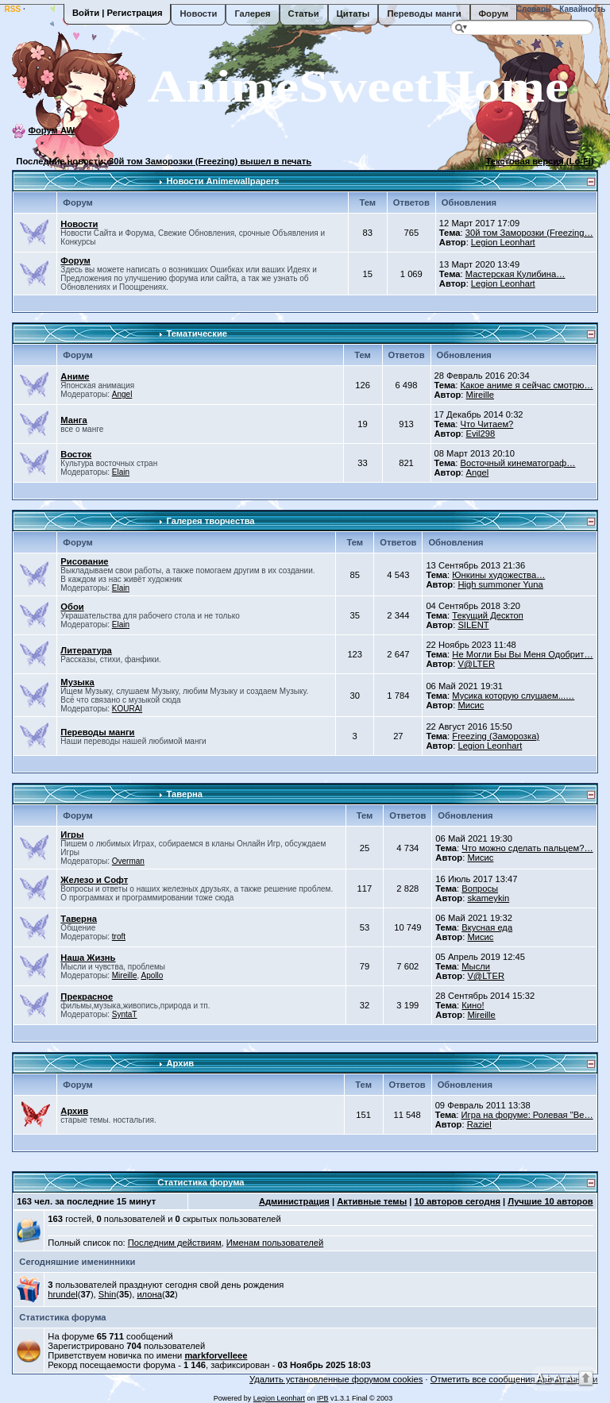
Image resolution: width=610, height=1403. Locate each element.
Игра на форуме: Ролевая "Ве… (527, 1115)
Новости (198, 13)
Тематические (196, 333)
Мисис (471, 705)
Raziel (479, 1124)
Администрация (294, 1201)
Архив (180, 1063)
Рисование (84, 561)
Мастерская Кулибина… (515, 274)
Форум (493, 13)
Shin (107, 1294)
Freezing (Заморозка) (495, 736)
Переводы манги (424, 13)
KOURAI (127, 708)
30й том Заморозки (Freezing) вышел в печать (210, 161)
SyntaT (124, 1014)
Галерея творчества (210, 521)
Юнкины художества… (498, 575)
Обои (71, 606)
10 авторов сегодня (457, 1201)
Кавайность (582, 9)
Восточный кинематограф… (517, 463)
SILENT (473, 625)
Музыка (77, 682)
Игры (71, 834)
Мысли (475, 966)
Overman (128, 861)
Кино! (472, 1005)
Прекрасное (86, 996)
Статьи (303, 13)
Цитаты (353, 13)
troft (118, 936)
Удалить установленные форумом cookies (336, 1379)
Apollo (152, 975)
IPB (323, 1398)
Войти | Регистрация (117, 12)
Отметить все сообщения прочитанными (514, 1379)
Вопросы (479, 888)
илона (149, 1294)
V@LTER (476, 664)
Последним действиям (175, 1242)
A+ (543, 1377)
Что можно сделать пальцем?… (527, 848)
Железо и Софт (94, 880)
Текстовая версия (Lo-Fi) (539, 161)
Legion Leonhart (503, 242)
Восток (75, 454)
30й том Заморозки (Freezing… (529, 232)
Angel (122, 394)
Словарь (532, 9)
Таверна (184, 794)
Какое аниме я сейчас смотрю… (526, 385)
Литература (85, 650)
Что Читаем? (486, 424)
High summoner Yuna (500, 584)
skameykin (488, 898)
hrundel (62, 1294)
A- (570, 1378)
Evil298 (481, 433)
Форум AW (51, 130)
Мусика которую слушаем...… (513, 695)
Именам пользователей (274, 1242)
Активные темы (372, 1201)
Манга (73, 420)
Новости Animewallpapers (222, 181)
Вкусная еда (486, 927)
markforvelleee (215, 1355)
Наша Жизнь (87, 957)
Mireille (480, 394)
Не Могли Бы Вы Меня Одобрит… (522, 654)
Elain (120, 472)
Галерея (252, 13)
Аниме (74, 376)
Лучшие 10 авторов (550, 1201)
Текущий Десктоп (487, 615)
